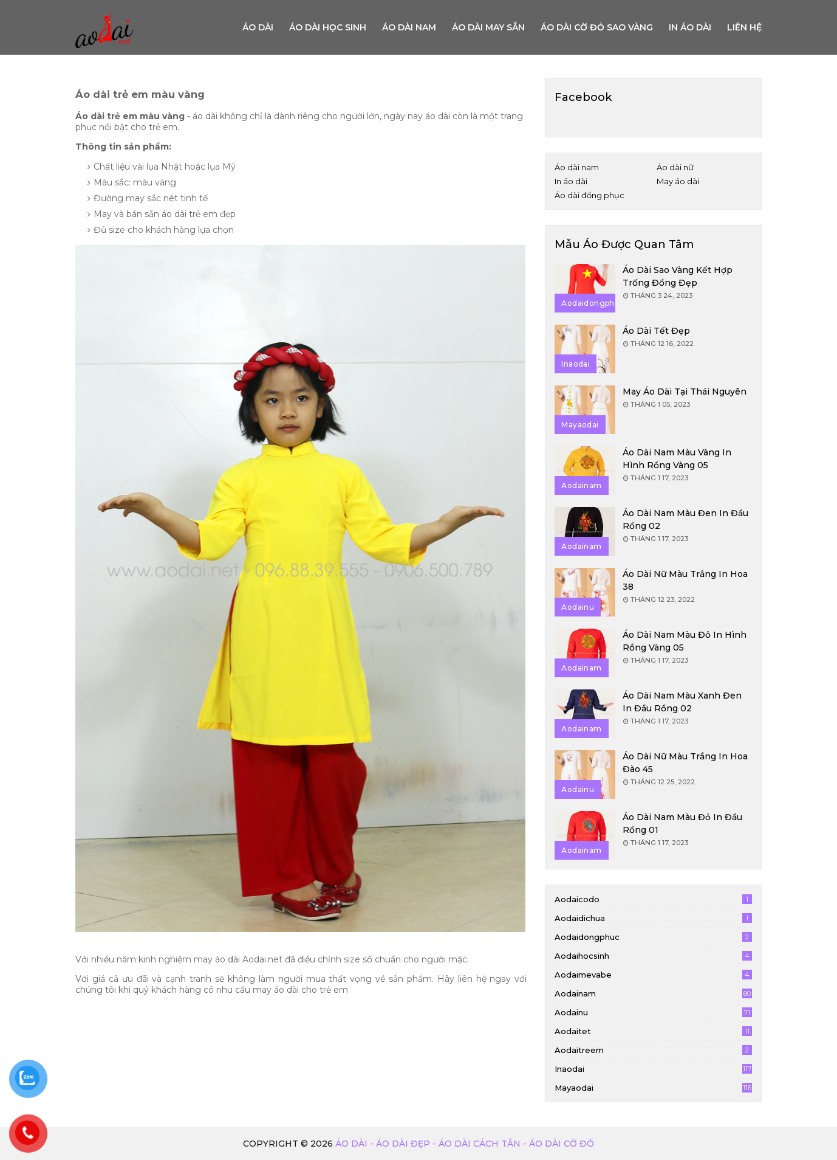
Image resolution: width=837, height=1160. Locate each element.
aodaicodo (653, 899)
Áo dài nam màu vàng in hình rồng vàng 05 (677, 459)
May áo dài (678, 181)
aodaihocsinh (653, 956)
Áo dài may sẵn (488, 27)
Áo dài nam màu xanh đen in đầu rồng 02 (682, 702)
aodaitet (653, 1031)
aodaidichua (653, 918)
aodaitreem (653, 1050)
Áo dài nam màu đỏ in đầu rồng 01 (682, 823)
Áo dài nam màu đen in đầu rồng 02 (685, 519)
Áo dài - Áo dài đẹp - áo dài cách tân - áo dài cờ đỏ (464, 1143)
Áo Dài (257, 27)
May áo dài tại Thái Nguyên (684, 391)
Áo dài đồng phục (589, 195)
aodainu (653, 1012)
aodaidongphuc (653, 937)
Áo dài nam (409, 27)
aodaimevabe (653, 974)
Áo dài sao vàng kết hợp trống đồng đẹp (678, 276)
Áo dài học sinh (327, 27)
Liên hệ (744, 27)
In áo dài (690, 27)
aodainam (653, 993)
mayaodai (653, 1088)
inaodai (653, 1069)
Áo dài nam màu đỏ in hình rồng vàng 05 (684, 641)
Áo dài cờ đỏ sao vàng (597, 27)
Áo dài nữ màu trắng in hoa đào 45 (685, 763)
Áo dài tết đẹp (656, 330)
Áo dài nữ (675, 167)
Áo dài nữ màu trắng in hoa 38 (685, 580)
